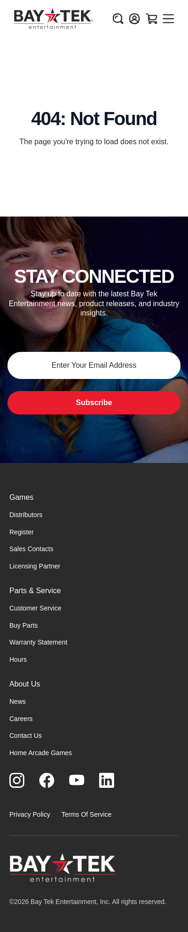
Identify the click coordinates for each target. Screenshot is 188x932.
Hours (18, 659)
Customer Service (35, 608)
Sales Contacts (31, 549)
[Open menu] (168, 18)
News (17, 701)
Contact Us (25, 735)
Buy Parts (23, 625)
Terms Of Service (86, 814)
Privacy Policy (29, 814)
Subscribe (94, 402)
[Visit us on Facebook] (46, 780)
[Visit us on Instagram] (16, 780)
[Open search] (117, 18)
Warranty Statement (38, 642)
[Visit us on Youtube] (76, 780)
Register (21, 532)
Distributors (26, 515)
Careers (21, 718)
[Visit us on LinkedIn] (106, 780)
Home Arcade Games (40, 753)
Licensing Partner (34, 566)
